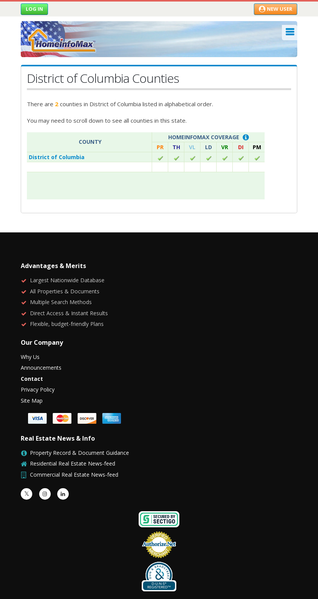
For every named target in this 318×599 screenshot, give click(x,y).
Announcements (41, 340)
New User (275, 8)
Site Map (32, 373)
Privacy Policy (38, 362)
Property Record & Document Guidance (79, 425)
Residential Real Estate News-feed (72, 436)
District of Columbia (56, 157)
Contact (32, 351)
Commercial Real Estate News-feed (74, 447)
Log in (34, 8)
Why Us (30, 329)
